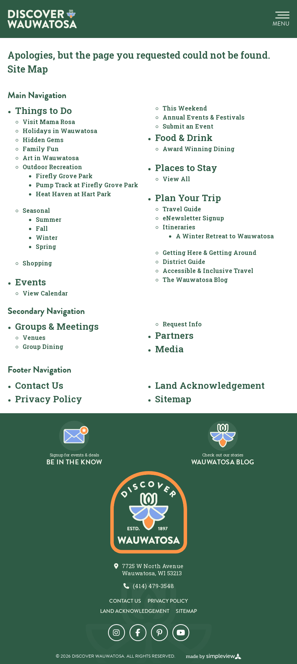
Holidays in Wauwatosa (60, 131)
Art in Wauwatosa (51, 158)
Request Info (182, 324)
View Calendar (45, 293)
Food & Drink (184, 138)
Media (169, 349)
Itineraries (179, 227)
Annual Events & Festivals (204, 117)
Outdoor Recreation (52, 167)
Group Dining (43, 346)
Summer (48, 219)
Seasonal (36, 210)
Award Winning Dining (199, 149)
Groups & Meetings (57, 326)
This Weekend (185, 108)
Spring (46, 246)
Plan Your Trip (188, 198)
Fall (42, 228)
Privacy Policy (48, 399)
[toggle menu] (281, 19)
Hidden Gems (43, 140)
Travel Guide (182, 209)
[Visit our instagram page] (116, 632)
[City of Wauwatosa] (42, 19)
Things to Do (43, 111)
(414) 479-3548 (153, 586)
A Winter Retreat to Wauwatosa (225, 236)
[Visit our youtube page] (180, 632)
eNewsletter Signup (193, 218)
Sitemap (173, 399)
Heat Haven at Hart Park (73, 194)
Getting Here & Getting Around (209, 252)
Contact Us (39, 385)
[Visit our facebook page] (137, 632)
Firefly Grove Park (64, 176)
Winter (47, 237)
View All (176, 179)
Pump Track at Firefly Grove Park (87, 185)
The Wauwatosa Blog (195, 279)
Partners (174, 335)
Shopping (37, 263)
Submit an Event (188, 126)
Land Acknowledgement (210, 385)
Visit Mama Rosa (49, 122)
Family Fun (41, 149)
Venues (34, 337)
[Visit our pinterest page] (159, 632)
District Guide (184, 261)
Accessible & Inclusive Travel (208, 270)
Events (30, 282)
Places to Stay (186, 168)
